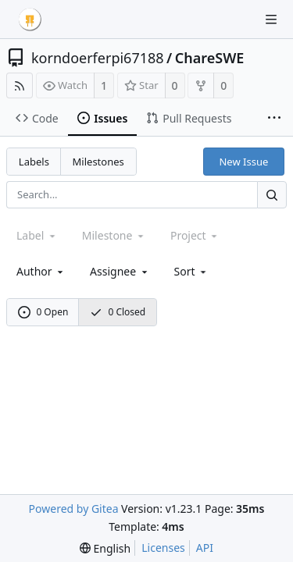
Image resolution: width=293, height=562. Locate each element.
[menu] (192, 271)
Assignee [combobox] (120, 271)
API (204, 547)
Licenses (163, 547)
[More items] (274, 118)
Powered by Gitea (74, 508)
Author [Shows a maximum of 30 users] (41, 271)
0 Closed (118, 311)
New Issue (243, 162)
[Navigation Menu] (271, 19)
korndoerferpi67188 (97, 58)
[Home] (30, 19)
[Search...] (272, 194)
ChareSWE (210, 58)
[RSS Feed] (19, 85)
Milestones (98, 162)
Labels (34, 162)
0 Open (43, 311)
